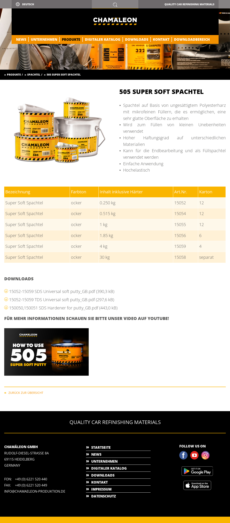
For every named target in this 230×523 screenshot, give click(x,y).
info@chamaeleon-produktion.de (34, 491)
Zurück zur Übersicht (25, 392)
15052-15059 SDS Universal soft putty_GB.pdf (61, 291)
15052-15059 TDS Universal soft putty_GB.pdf (61, 299)
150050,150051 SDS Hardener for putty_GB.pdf (63, 308)
